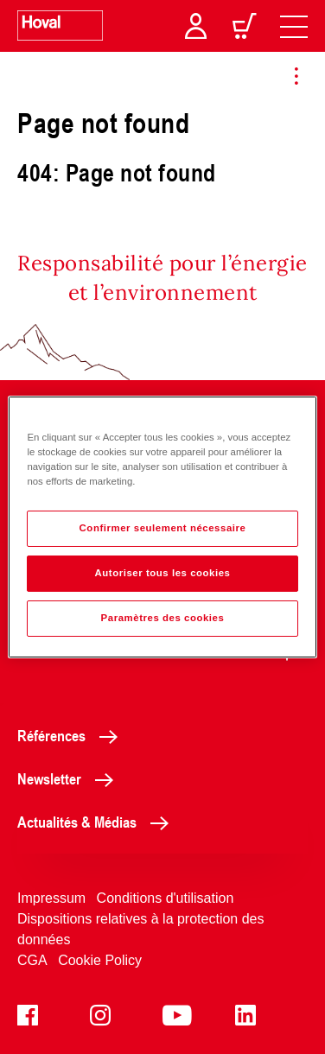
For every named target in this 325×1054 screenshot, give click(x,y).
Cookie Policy (100, 960)
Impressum (51, 898)
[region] (162, 527)
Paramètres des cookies (163, 618)
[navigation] (293, 26)
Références (72, 735)
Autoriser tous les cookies (162, 573)
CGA (32, 960)
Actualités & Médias (97, 821)
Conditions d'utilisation (165, 898)
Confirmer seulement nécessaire (163, 528)
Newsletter (70, 778)
